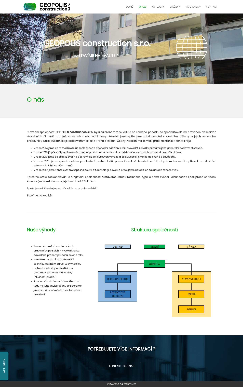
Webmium (130, 384)
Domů (129, 6)
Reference (192, 6)
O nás (142, 6)
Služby (174, 6)
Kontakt (212, 6)
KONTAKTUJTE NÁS (121, 366)
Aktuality (158, 6)
